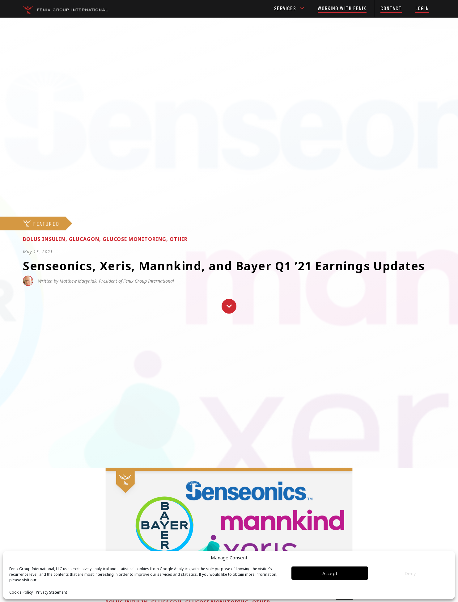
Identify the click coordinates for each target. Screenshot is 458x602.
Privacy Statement (51, 592)
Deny (410, 573)
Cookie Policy (21, 592)
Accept (329, 573)
